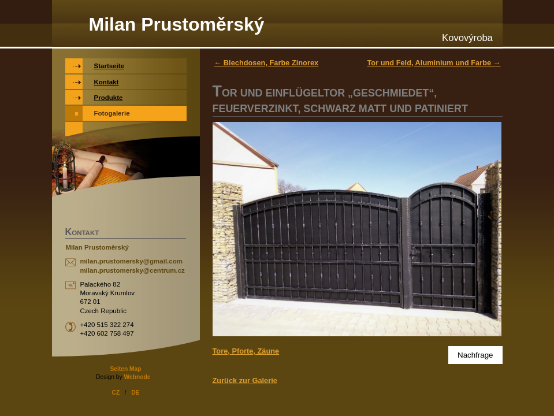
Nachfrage (475, 355)
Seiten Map (125, 369)
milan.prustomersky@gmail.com (131, 261)
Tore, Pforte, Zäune (246, 351)
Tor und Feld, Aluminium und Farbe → (433, 62)
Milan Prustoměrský (177, 24)
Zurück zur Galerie (245, 380)
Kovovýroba (467, 37)
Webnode (137, 377)
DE (135, 392)
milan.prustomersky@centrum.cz (132, 270)
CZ (116, 392)
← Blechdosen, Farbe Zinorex (266, 62)
